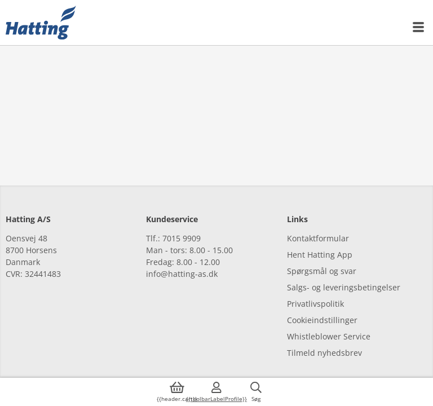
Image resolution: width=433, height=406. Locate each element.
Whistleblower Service (328, 336)
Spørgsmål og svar (321, 271)
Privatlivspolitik (315, 303)
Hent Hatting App (319, 254)
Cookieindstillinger (322, 320)
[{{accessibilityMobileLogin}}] (216, 392)
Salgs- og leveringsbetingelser (343, 287)
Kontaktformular (318, 238)
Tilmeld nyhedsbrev (324, 352)
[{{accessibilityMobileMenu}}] (419, 27)
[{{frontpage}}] (41, 22)
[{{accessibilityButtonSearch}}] (256, 392)
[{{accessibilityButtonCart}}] (177, 392)
